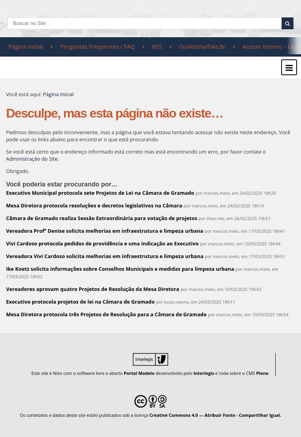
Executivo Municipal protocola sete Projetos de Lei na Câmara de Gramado (100, 192)
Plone (262, 373)
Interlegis (204, 373)
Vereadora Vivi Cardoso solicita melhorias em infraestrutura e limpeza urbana (104, 256)
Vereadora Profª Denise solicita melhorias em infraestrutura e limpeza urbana (104, 230)
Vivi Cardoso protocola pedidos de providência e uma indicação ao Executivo (102, 243)
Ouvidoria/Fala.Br (202, 46)
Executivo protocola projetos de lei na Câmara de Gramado (80, 301)
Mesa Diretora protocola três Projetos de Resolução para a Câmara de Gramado (106, 314)
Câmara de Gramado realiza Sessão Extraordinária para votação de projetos (101, 218)
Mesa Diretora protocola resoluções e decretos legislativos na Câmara (94, 205)
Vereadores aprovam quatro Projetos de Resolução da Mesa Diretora (92, 289)
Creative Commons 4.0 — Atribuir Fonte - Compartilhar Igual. (216, 415)
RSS (157, 46)
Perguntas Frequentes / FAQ (97, 46)
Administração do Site (32, 158)
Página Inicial (26, 46)
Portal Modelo (139, 373)
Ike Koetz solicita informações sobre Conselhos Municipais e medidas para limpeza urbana (120, 268)
